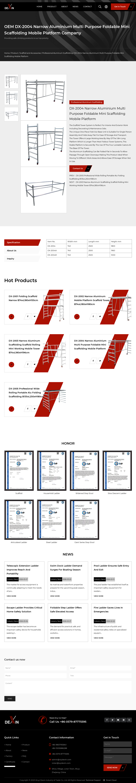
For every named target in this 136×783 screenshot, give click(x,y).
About (64, 7)
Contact (87, 7)
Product (51, 7)
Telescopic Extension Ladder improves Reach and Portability (23, 569)
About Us (11, 250)
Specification (13, 242)
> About (7, 750)
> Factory (8, 756)
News (75, 7)
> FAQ (23, 756)
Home (39, 7)
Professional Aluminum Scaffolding (57, 53)
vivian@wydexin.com (61, 763)
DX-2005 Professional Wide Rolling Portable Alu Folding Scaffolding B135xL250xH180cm (26, 392)
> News (24, 750)
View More (11, 596)
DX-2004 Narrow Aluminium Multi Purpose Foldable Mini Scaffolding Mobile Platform (90, 344)
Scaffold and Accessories (30, 53)
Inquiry (10, 258)
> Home (7, 745)
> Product (25, 745)
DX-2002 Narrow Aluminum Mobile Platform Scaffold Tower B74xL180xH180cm (91, 300)
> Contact (25, 762)
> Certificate (9, 762)
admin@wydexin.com (61, 760)
